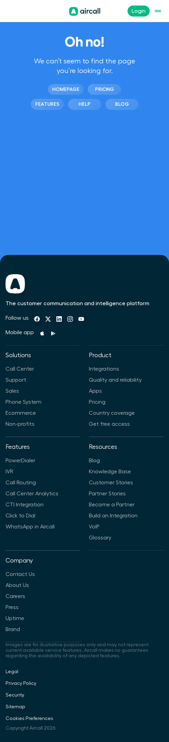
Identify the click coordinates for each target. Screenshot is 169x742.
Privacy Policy (21, 683)
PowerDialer (20, 460)
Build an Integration (113, 515)
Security (15, 695)
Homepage (65, 89)
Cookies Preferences (29, 718)
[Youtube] (81, 319)
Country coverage (112, 413)
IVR (9, 471)
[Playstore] (53, 333)
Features (47, 104)
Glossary (100, 537)
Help (84, 104)
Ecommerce (21, 413)
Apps (95, 391)
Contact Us (20, 574)
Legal (12, 671)
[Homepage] (84, 11)
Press (12, 607)
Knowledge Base (110, 471)
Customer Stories (111, 482)
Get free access (109, 424)
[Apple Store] (42, 333)
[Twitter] (48, 319)
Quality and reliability (115, 380)
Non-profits (20, 424)
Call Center (20, 369)
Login (138, 11)
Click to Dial (20, 515)
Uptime (15, 618)
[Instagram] (70, 319)
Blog (122, 104)
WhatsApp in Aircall (30, 526)
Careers (15, 596)
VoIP (94, 526)
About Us (17, 585)
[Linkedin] (59, 319)
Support (16, 380)
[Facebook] (37, 319)
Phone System (23, 402)
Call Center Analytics (32, 493)
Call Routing (21, 482)
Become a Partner (111, 504)
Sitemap (15, 706)
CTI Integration (25, 504)
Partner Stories (107, 493)
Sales (12, 391)
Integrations (104, 369)
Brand (13, 629)
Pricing (104, 89)
